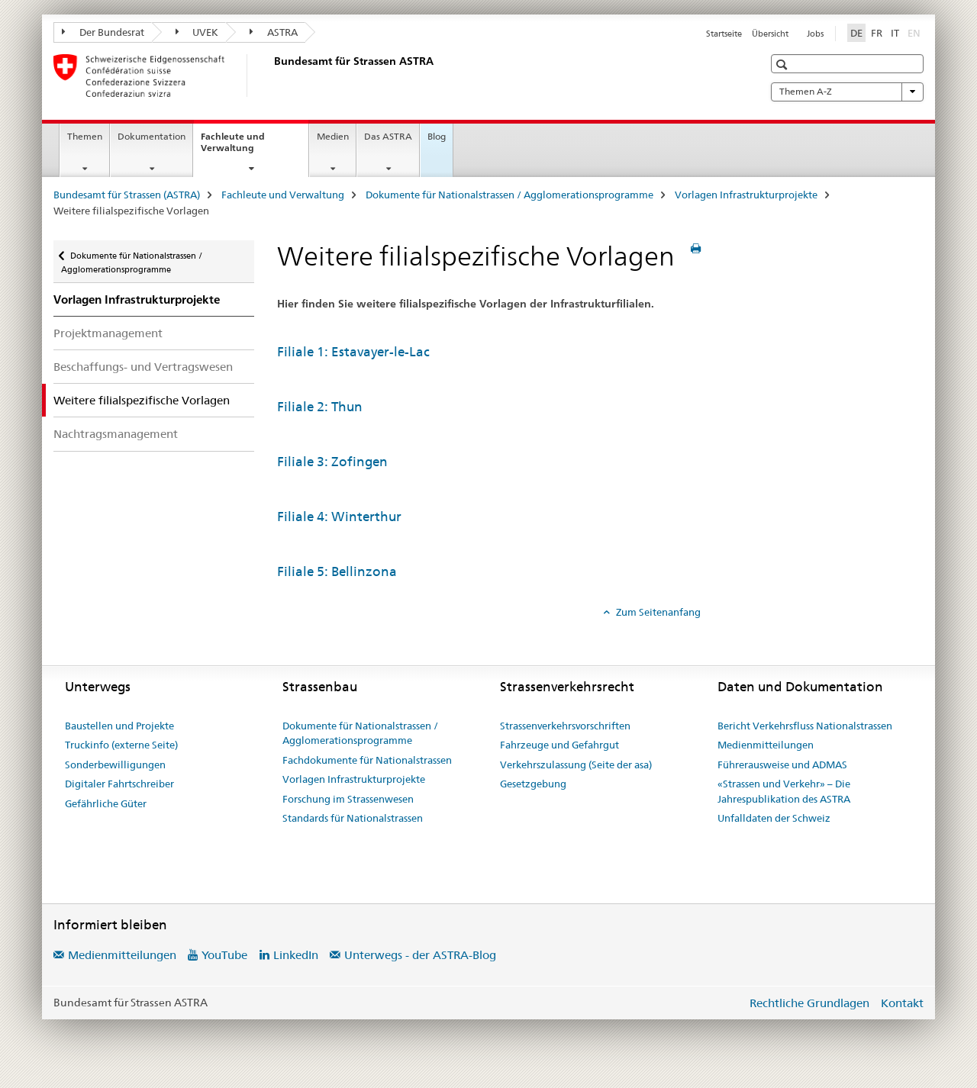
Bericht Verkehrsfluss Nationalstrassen (804, 725)
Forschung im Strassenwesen (348, 799)
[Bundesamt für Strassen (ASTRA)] (270, 75)
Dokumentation (151, 136)
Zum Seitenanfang (657, 612)
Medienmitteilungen (765, 745)
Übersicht (770, 33)
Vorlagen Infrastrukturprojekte (746, 194)
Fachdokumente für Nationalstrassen (367, 760)
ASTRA (274, 32)
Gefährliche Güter (106, 803)
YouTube (224, 955)
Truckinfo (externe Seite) (121, 745)
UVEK (197, 32)
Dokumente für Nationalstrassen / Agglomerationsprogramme (509, 194)
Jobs (815, 33)
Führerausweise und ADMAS (782, 764)
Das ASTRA (388, 136)
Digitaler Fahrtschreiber (119, 783)
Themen (84, 136)
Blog (436, 136)
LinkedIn (295, 955)
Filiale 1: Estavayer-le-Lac (353, 351)
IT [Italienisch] (895, 33)
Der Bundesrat (103, 32)
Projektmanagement (108, 333)
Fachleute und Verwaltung (244, 147)
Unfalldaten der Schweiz (773, 818)
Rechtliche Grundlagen (809, 1003)
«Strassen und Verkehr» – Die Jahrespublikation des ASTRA (783, 791)
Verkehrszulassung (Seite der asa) (576, 764)
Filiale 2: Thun (320, 406)
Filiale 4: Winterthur (339, 516)
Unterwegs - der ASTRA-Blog (420, 955)
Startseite (724, 33)
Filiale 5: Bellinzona (337, 571)
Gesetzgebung (533, 783)
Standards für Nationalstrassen (352, 818)
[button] (783, 64)
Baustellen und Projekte (119, 725)
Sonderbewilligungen (115, 764)
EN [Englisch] (916, 32)
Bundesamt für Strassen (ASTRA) (126, 194)
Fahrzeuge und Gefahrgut (559, 745)
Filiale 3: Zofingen (332, 461)
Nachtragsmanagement (115, 434)
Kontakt (902, 1003)
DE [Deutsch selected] (856, 33)
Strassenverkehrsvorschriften (565, 725)
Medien (333, 136)
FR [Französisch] (876, 33)
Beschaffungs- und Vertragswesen (143, 366)
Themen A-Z (847, 91)
